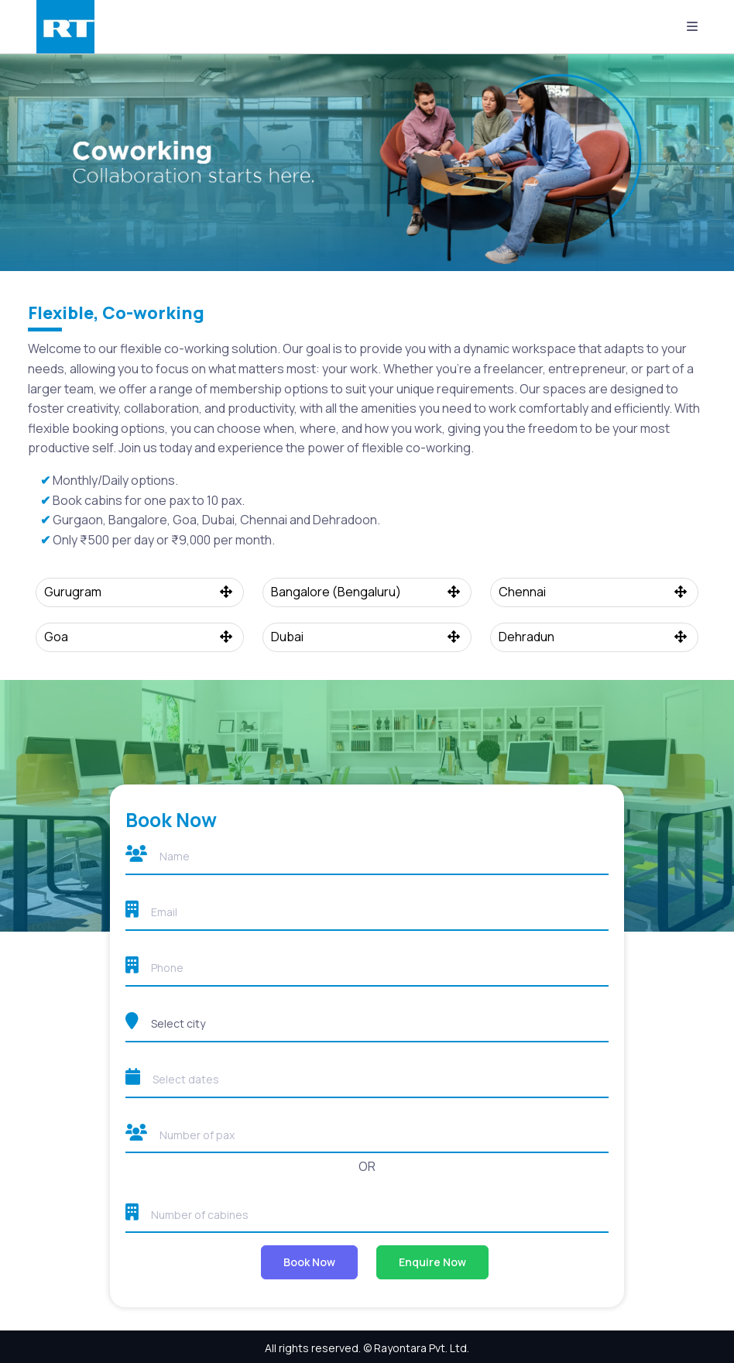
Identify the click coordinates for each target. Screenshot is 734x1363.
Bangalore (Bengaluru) (367, 591)
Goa (140, 636)
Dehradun (595, 636)
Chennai (595, 591)
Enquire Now (432, 1262)
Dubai (367, 636)
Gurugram (140, 591)
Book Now (309, 1262)
